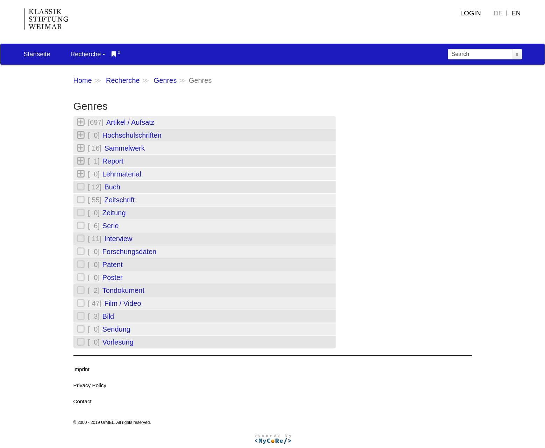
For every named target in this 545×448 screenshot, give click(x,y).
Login (470, 13)
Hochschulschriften (132, 135)
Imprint (81, 369)
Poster (112, 277)
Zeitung (114, 213)
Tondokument (123, 290)
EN (516, 13)
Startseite (37, 54)
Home (82, 80)
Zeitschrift (119, 200)
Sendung (116, 329)
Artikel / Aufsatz (130, 122)
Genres (165, 80)
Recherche (88, 54)
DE (498, 13)
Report (112, 161)
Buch (112, 187)
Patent (112, 264)
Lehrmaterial (121, 174)
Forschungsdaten (129, 251)
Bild (108, 316)
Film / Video (122, 303)
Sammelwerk (124, 148)
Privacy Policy (90, 385)
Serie (110, 226)
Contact (82, 401)
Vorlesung (118, 342)
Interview (118, 239)
